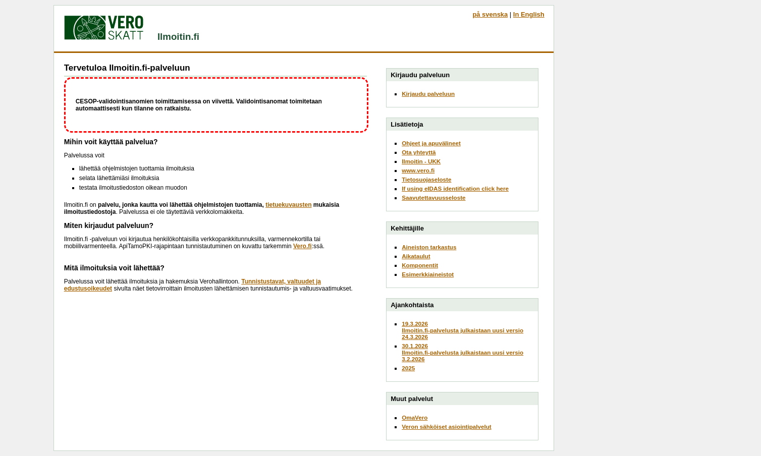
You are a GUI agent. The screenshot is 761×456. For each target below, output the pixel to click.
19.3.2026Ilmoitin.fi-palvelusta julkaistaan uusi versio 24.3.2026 (462, 330)
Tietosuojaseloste (426, 179)
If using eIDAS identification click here (455, 188)
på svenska (490, 14)
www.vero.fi (418, 170)
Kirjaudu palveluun (428, 93)
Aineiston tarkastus (429, 247)
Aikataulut (416, 256)
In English (529, 14)
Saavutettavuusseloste (433, 197)
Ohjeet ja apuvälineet (431, 143)
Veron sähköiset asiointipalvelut (447, 426)
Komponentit (420, 265)
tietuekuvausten (288, 204)
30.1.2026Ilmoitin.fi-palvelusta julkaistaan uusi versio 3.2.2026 (462, 352)
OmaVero (414, 417)
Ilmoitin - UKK (421, 161)
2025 (408, 368)
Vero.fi (302, 246)
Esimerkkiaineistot (428, 274)
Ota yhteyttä (419, 152)
